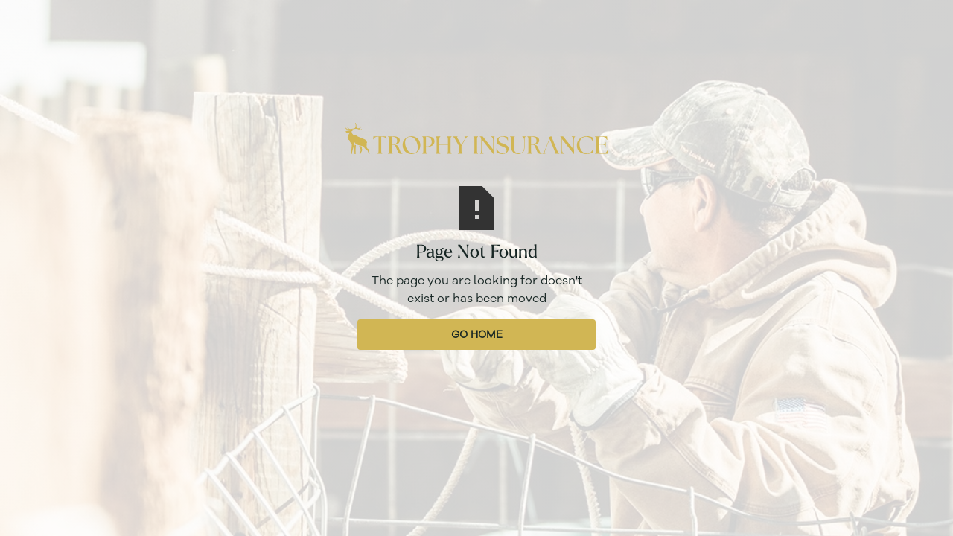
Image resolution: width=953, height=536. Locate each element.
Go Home (477, 335)
